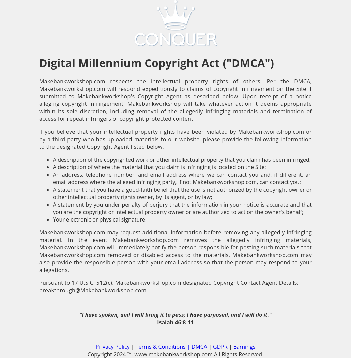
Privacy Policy (113, 347)
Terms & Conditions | (164, 347)
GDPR (220, 347)
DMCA (199, 347)
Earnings (244, 347)
